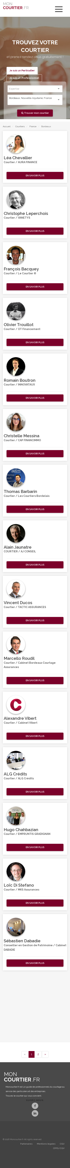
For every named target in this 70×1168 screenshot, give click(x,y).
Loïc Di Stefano (19, 885)
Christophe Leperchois (26, 213)
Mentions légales (46, 1144)
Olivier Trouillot (18, 324)
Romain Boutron (19, 380)
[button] (35, 175)
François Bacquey (21, 268)
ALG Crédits (15, 774)
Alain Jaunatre (18, 547)
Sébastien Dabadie (22, 940)
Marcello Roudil (19, 658)
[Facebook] (35, 1106)
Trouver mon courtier (35, 113)
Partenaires (26, 1144)
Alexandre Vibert (20, 718)
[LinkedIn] (35, 1113)
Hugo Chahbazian (21, 829)
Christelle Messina (21, 435)
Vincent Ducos (18, 602)
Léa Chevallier (18, 157)
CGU (62, 1144)
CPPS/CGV (58, 1148)
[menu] (58, 9)
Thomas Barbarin (20, 491)
